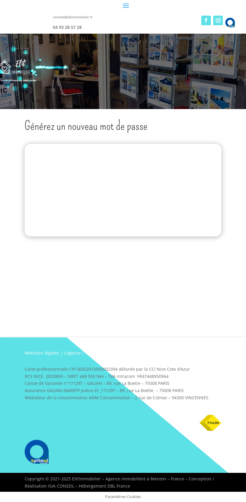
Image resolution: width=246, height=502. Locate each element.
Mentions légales (42, 353)
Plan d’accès (129, 353)
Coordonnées (99, 353)
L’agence (72, 353)
